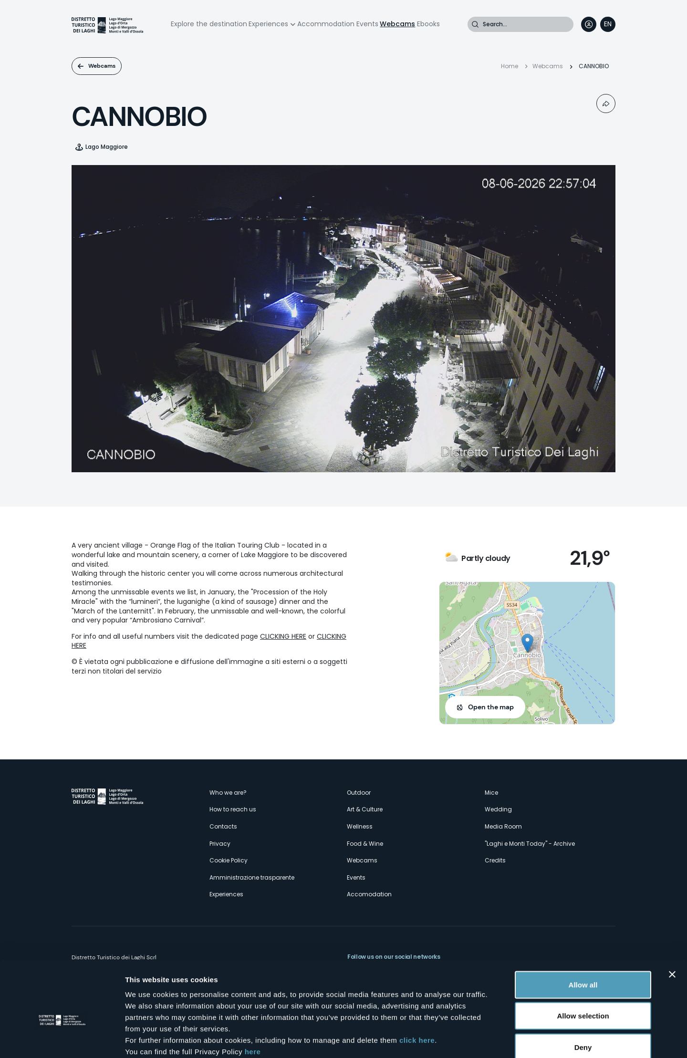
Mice (491, 792)
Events (367, 24)
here (253, 1000)
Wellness (360, 826)
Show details (501, 1039)
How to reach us (232, 809)
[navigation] (607, 24)
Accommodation (325, 24)
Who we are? (228, 792)
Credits (495, 860)
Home (509, 66)
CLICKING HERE (283, 636)
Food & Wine (365, 844)
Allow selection (583, 964)
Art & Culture (365, 809)
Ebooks (428, 24)
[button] (527, 643)
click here (417, 988)
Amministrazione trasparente (251, 877)
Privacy (219, 844)
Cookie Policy (228, 860)
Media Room (503, 826)
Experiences (268, 24)
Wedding (498, 809)
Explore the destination (209, 24)
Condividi (605, 103)
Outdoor (359, 792)
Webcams (397, 24)
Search (475, 24)
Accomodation (369, 894)
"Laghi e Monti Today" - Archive (530, 844)
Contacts (223, 826)
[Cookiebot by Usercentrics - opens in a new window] (62, 1039)
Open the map (491, 707)
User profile (588, 24)
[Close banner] (672, 922)
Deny (583, 995)
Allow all (583, 933)
